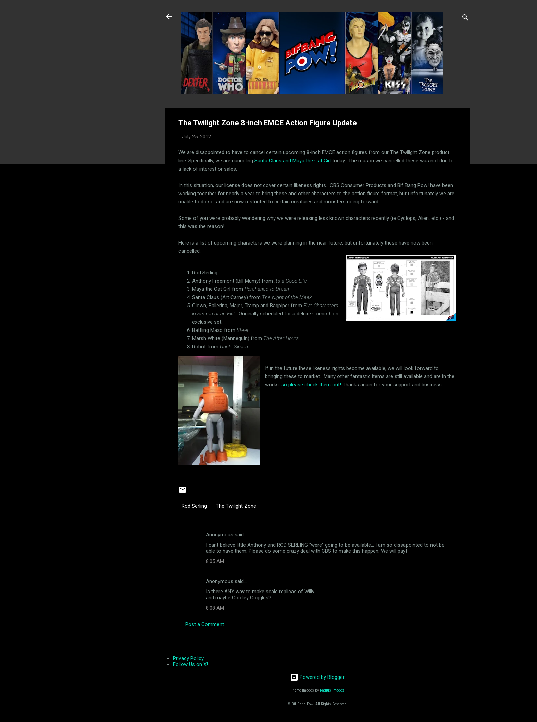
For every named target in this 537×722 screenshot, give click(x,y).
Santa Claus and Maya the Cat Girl (293, 161)
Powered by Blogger (317, 677)
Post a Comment (204, 624)
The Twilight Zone (236, 506)
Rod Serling (194, 506)
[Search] (465, 18)
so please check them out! (311, 385)
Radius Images (332, 690)
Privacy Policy (188, 658)
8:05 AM (215, 561)
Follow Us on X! (190, 664)
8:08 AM (215, 608)
